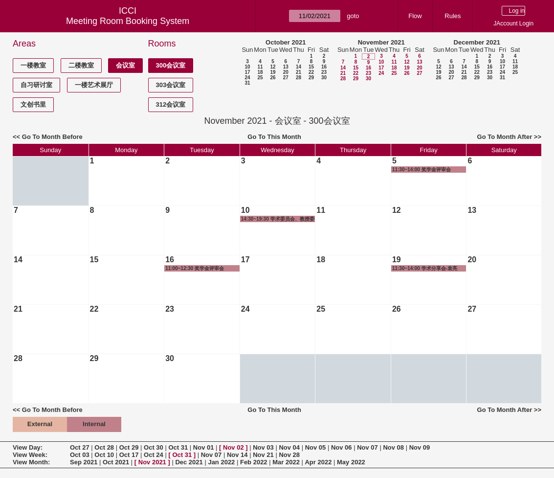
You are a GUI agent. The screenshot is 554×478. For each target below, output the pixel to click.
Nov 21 (263, 454)
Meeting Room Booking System (127, 21)
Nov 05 (315, 447)
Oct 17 (129, 454)
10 (247, 66)
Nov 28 (289, 454)
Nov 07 (367, 447)
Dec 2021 (188, 462)
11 (260, 66)
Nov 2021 (152, 462)
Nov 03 (263, 447)
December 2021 (477, 42)
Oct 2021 (116, 462)
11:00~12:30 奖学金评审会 (194, 268)
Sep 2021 (83, 462)
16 (324, 66)
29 (311, 77)
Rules (452, 16)
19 (272, 72)
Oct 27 (79, 447)
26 (272, 77)
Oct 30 (153, 447)
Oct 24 (153, 454)
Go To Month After (504, 136)
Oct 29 (129, 447)
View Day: (28, 447)
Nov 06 (341, 447)
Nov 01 (203, 447)
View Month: (31, 462)
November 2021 (381, 42)
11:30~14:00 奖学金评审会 (421, 169)
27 (285, 77)
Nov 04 (289, 447)
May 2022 (351, 462)
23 (324, 72)
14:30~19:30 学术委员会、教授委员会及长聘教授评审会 (277, 219)
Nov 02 (233, 447)
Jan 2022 (221, 462)
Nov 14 (237, 454)
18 (260, 72)
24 (247, 77)
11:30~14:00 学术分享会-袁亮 (424, 268)
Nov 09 (419, 447)
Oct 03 (79, 454)
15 (311, 66)
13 (285, 66)
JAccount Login (513, 23)
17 (247, 72)
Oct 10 (104, 454)
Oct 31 (178, 447)
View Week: (30, 454)
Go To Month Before (52, 136)
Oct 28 (104, 447)
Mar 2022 (286, 462)
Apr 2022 (318, 462)
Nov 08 (393, 447)
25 (260, 77)
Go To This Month (274, 136)
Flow (414, 16)
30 (324, 77)
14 (298, 66)
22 (311, 72)
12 (272, 66)
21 (298, 72)
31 (247, 83)
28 (298, 77)
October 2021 (286, 42)
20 (285, 72)
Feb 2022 (253, 462)
